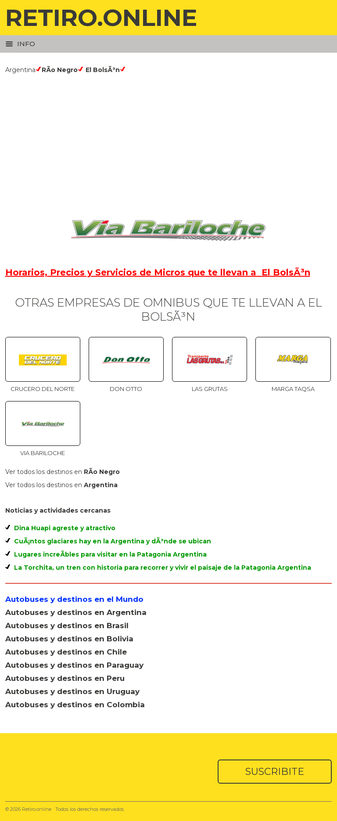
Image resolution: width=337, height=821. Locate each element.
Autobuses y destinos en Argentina (76, 612)
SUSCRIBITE (274, 772)
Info (20, 44)
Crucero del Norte (43, 388)
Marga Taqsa (293, 388)
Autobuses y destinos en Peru (65, 678)
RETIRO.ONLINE (101, 17)
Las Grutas (210, 388)
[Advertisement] (168, 139)
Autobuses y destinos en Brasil (67, 625)
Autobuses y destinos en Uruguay (72, 691)
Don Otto (126, 388)
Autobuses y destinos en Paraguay (74, 665)
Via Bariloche (42, 452)
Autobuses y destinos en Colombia (75, 704)
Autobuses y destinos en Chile (66, 651)
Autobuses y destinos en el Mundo (74, 599)
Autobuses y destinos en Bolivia (69, 638)
